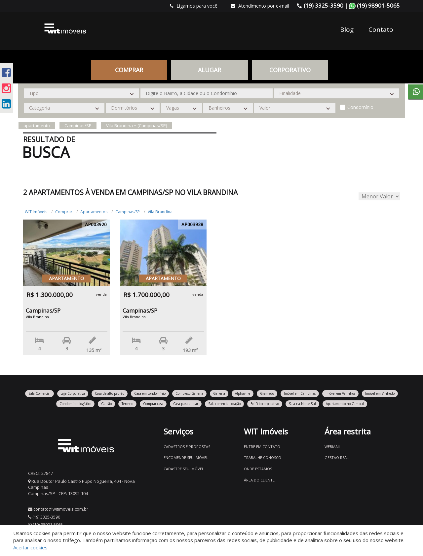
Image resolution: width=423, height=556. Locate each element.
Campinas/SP (127, 212)
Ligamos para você (193, 6)
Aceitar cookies (30, 547)
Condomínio (360, 107)
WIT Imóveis (36, 212)
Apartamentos (93, 212)
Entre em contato (262, 446)
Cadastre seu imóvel (184, 468)
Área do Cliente (259, 480)
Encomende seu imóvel (186, 457)
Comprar (129, 70)
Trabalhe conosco (262, 457)
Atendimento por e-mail (260, 6)
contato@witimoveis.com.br (60, 509)
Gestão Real (337, 457)
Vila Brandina (160, 212)
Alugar (209, 70)
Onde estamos (258, 468)
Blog (347, 29)
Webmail (333, 446)
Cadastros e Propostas (187, 446)
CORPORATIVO (290, 70)
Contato (380, 29)
